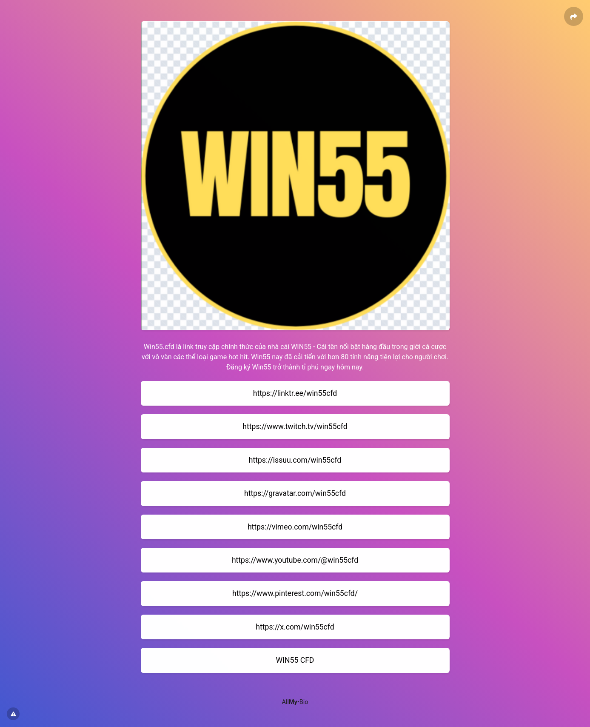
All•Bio (295, 702)
